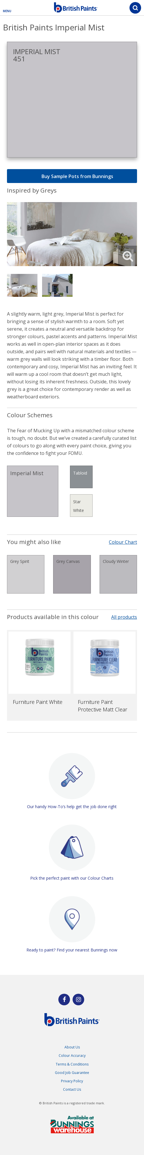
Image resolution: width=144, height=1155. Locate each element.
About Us (72, 1047)
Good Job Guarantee (72, 1072)
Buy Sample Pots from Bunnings (72, 176)
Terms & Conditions (72, 1064)
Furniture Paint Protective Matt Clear (102, 705)
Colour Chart (123, 542)
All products (124, 617)
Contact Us (72, 1089)
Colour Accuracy (72, 1055)
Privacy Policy (72, 1081)
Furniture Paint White (37, 701)
